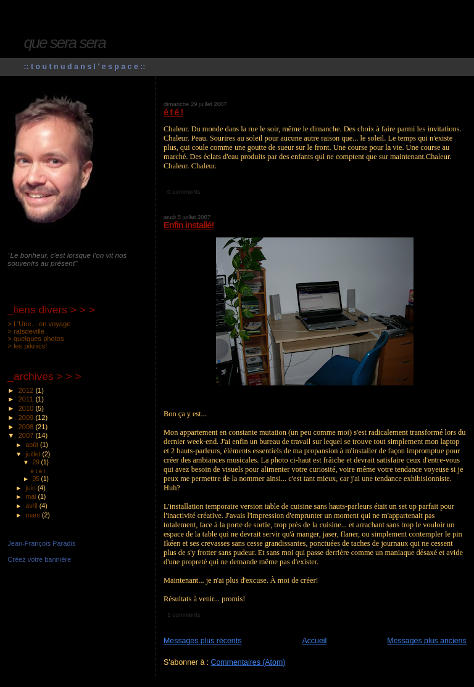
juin (31, 488)
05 (37, 478)
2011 (27, 399)
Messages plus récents (202, 640)
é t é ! (173, 112)
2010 (27, 408)
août (32, 444)
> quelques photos (35, 338)
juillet (33, 454)
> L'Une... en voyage (38, 323)
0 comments (184, 191)
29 (37, 462)
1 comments (184, 614)
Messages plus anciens (426, 640)
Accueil (314, 640)
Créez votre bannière (39, 559)
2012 (27, 390)
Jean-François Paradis (41, 543)
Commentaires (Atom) (248, 662)
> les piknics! (27, 346)
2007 (27, 435)
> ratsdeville (25, 331)
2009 (27, 417)
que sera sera (64, 42)
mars (33, 515)
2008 (27, 426)
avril (32, 505)
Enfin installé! (189, 225)
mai (31, 496)
